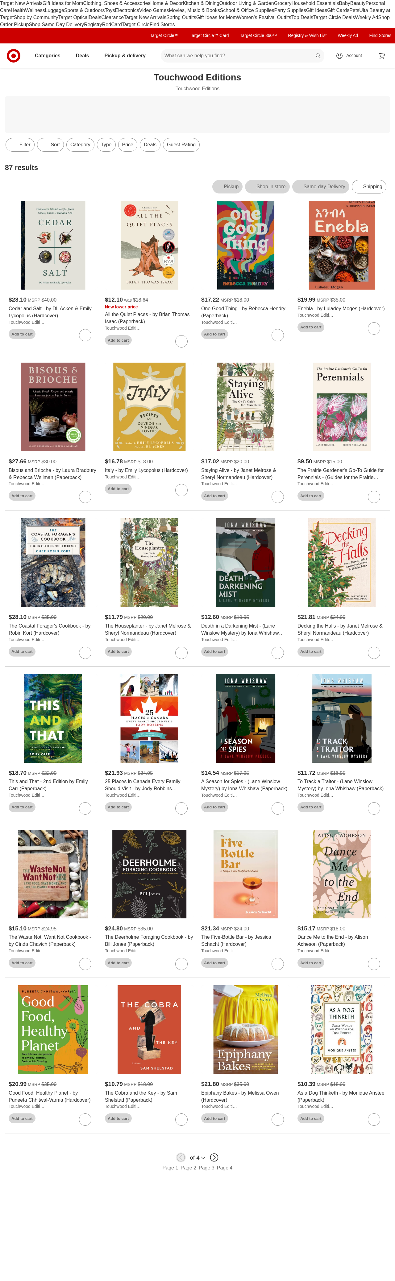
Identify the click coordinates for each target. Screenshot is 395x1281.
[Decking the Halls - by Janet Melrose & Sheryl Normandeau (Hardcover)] (341, 630)
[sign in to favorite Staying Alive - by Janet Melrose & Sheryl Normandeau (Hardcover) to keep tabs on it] (278, 497)
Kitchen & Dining (201, 3)
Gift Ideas (316, 10)
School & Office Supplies (247, 10)
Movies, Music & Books (194, 10)
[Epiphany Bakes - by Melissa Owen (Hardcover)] (245, 1097)
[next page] (214, 1157)
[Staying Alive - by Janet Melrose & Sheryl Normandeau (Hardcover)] (245, 474)
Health (18, 10)
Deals (95, 17)
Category (80, 144)
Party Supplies (290, 10)
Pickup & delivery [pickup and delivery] (127, 55)
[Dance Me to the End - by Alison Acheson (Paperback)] (341, 941)
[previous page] (181, 1157)
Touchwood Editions (28, 322)
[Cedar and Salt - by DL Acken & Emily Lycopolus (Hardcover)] (53, 312)
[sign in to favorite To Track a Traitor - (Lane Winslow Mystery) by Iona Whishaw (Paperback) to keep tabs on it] (374, 808)
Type (106, 144)
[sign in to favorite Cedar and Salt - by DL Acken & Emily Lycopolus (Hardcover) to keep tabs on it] (85, 335)
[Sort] (50, 145)
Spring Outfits (181, 17)
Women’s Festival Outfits (264, 17)
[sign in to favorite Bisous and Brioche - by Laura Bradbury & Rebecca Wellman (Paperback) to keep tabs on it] (85, 497)
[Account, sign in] (351, 56)
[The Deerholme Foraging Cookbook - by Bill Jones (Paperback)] (149, 941)
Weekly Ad (366, 17)
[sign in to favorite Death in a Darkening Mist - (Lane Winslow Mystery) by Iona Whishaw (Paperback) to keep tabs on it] (278, 653)
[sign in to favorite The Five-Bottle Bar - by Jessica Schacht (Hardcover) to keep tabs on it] (278, 964)
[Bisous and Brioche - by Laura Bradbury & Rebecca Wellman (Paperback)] (53, 474)
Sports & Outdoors (84, 10)
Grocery (283, 3)
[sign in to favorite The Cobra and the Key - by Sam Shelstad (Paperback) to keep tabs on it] (181, 1119)
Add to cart (22, 334)
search (318, 56)
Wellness (35, 10)
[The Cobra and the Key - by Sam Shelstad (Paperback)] (149, 1097)
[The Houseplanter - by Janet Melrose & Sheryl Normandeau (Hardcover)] (149, 630)
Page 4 (225, 1167)
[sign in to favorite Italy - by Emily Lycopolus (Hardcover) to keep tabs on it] (181, 490)
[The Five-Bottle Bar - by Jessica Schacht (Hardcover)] (245, 941)
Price (127, 144)
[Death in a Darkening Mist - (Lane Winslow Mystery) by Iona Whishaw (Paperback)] (245, 630)
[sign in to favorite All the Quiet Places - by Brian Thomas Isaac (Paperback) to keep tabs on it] (181, 341)
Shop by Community (36, 17)
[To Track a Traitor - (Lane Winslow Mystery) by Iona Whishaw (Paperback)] (341, 785)
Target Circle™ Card (209, 35)
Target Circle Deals (334, 17)
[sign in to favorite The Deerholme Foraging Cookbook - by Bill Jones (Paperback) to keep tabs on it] (181, 964)
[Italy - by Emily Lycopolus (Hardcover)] (149, 470)
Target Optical (73, 17)
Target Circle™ (164, 35)
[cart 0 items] (382, 56)
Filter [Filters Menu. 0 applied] (20, 144)
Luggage (54, 10)
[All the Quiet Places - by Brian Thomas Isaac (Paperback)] (149, 318)
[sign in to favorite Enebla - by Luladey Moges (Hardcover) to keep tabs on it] (374, 328)
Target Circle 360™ (258, 35)
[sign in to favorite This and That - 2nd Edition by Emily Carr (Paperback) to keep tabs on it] (85, 808)
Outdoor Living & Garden (246, 3)
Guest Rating (181, 144)
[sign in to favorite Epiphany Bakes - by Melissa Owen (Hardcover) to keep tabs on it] (278, 1119)
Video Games (154, 10)
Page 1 (170, 1167)
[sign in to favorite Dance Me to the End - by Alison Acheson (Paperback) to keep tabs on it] (374, 964)
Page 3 (206, 1167)
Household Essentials (315, 3)
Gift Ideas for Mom (63, 3)
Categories (50, 55)
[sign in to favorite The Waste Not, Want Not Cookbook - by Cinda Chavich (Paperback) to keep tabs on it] (85, 964)
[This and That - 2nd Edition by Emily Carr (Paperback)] (53, 785)
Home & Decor (166, 3)
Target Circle (136, 24)
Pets (354, 10)
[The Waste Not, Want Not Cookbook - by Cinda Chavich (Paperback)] (53, 941)
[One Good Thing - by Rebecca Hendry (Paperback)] (245, 312)
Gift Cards (338, 10)
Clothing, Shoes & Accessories (116, 3)
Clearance (112, 17)
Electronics (127, 10)
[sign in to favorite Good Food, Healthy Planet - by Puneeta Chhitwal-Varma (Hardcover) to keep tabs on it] (85, 1119)
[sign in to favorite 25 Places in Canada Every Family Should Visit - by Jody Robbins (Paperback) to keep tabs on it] (181, 808)
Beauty (358, 3)
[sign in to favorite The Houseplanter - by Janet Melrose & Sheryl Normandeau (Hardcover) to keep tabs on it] (181, 653)
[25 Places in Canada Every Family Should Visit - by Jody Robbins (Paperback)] (149, 785)
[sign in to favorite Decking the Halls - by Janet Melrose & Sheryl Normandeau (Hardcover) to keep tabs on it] (374, 653)
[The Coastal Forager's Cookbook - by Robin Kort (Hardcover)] (53, 630)
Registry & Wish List (307, 35)
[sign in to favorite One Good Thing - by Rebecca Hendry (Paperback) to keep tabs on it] (278, 335)
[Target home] (13, 55)
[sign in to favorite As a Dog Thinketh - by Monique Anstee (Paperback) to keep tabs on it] (374, 1119)
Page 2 (188, 1167)
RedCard (112, 24)
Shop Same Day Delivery (56, 24)
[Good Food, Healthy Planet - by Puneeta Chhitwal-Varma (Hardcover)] (53, 1097)
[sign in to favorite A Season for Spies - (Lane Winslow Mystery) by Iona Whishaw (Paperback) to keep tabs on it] (278, 808)
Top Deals (302, 17)
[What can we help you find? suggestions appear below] (242, 56)
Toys (110, 10)
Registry (93, 24)
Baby (344, 3)
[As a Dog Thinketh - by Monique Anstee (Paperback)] (341, 1097)
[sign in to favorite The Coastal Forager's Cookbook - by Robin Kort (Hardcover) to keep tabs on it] (85, 653)
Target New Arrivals (21, 3)
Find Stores (162, 24)
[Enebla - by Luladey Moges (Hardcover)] (341, 308)
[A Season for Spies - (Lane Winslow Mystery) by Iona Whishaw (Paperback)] (245, 785)
